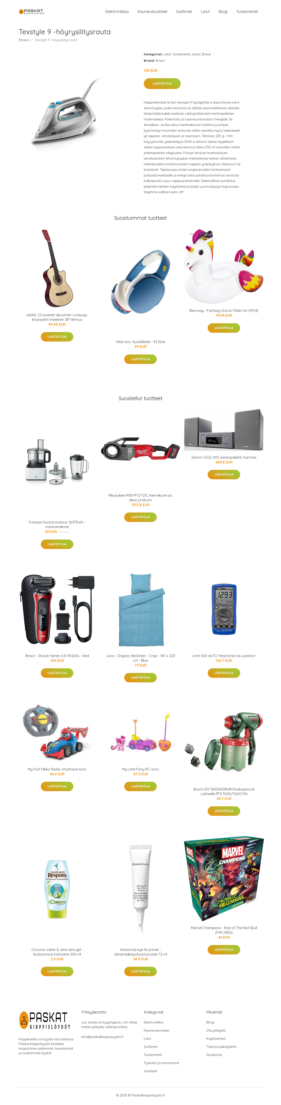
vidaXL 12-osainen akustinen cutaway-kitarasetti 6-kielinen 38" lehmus (57, 319)
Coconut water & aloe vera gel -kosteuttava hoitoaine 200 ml (57, 954)
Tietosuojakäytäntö (221, 1049)
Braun (206, 56)
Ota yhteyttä (215, 1032)
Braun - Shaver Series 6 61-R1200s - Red (57, 658)
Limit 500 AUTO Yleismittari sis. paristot (224, 658)
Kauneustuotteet (152, 12)
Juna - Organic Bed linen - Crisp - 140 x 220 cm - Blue (140, 660)
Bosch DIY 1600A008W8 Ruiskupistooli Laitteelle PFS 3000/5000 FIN (223, 793)
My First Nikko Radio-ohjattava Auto (57, 771)
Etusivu (24, 42)
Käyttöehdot (216, 1041)
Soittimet (184, 12)
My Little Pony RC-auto (140, 771)
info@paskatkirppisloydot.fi (102, 1039)
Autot (196, 56)
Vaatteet (150, 1073)
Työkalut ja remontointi (161, 1065)
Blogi (222, 12)
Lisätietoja (162, 86)
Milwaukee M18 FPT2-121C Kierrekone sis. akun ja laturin (140, 499)
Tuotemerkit (247, 12)
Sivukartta (214, 1057)
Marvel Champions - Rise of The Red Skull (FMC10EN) (224, 932)
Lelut (205, 12)
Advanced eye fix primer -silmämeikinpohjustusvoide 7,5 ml (140, 954)
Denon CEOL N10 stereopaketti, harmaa (224, 459)
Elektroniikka (117, 12)
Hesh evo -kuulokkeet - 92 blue (140, 344)
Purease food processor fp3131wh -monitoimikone (57, 526)
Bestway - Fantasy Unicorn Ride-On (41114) (223, 313)
